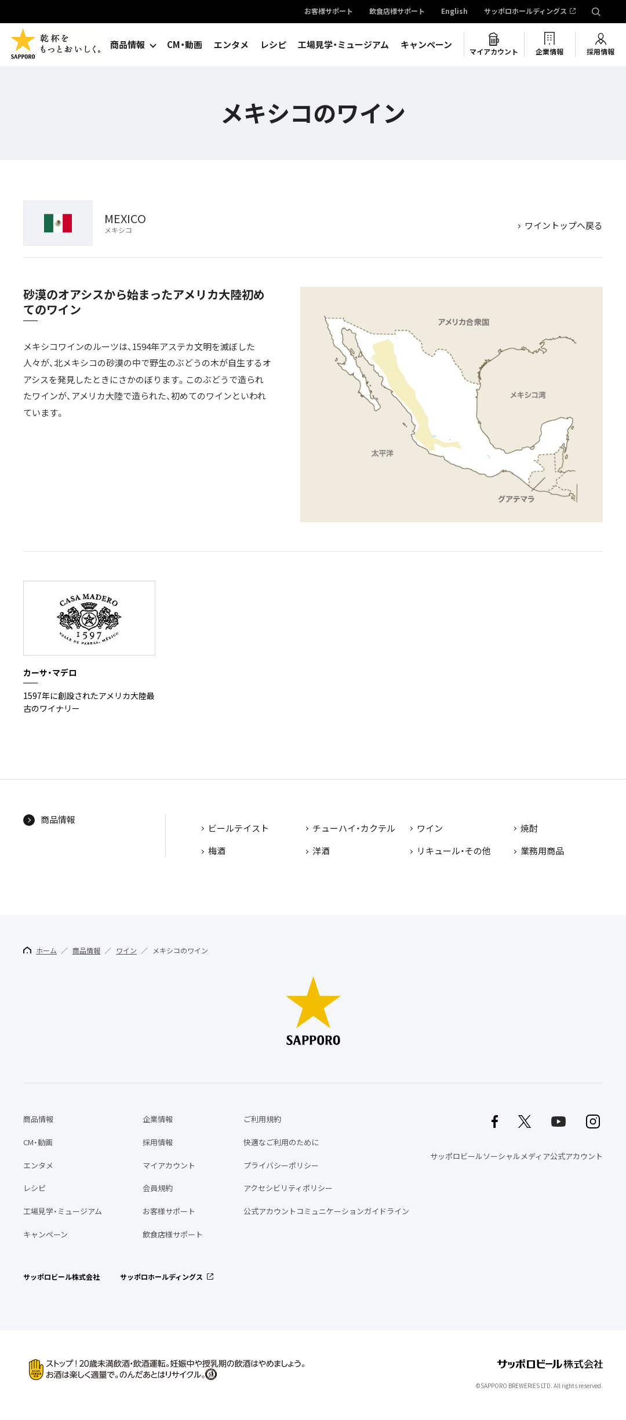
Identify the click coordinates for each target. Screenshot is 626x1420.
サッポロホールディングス (525, 11)
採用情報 (600, 51)
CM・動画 (184, 44)
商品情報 (127, 44)
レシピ (273, 44)
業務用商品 (542, 851)
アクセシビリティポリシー (288, 1187)
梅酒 (216, 851)
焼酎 (529, 829)
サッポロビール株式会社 (61, 1277)
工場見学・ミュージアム (343, 44)
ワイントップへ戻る (564, 226)
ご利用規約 (262, 1118)
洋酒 (321, 851)
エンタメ (231, 44)
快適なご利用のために (281, 1142)
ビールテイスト (238, 829)
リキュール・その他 (454, 851)
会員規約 (158, 1187)
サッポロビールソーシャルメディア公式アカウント (516, 1156)
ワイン (430, 829)
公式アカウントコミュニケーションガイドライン (326, 1211)
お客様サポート (328, 11)
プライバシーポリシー (281, 1165)
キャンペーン (426, 44)
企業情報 (549, 51)
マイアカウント (494, 51)
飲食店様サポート (397, 11)
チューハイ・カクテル (353, 829)
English (454, 11)
